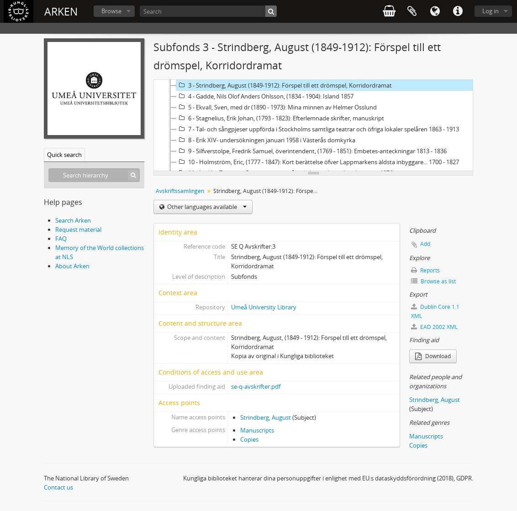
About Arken (72, 266)
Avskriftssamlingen (180, 191)
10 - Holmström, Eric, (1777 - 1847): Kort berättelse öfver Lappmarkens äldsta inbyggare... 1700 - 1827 (317, 161)
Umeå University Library (263, 307)
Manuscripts (257, 430)
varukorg (389, 11)
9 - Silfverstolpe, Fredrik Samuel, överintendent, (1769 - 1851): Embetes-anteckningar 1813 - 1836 (311, 151)
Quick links (457, 11)
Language (434, 11)
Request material (78, 229)
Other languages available (206, 207)
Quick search (64, 155)
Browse (111, 11)
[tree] (313, 125)
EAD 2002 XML (434, 327)
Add (425, 244)
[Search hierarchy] (94, 175)
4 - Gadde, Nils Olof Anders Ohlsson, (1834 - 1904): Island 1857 (264, 96)
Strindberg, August (265, 417)
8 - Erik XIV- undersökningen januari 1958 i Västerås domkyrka (265, 140)
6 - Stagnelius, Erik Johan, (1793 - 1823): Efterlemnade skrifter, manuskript (280, 118)
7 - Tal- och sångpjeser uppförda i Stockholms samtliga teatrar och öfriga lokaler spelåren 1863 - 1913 (317, 129)
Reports (425, 270)
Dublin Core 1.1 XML (435, 311)
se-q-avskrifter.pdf (255, 386)
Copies (249, 439)
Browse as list (433, 281)
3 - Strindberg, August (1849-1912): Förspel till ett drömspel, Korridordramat (284, 85)
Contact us (58, 487)
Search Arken (73, 220)
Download (433, 356)
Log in (490, 11)
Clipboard (412, 11)
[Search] (208, 11)
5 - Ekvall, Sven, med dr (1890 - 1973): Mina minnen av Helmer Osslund (276, 107)
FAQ (61, 239)
